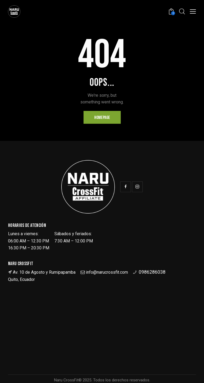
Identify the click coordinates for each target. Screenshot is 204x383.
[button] (193, 11)
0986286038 (152, 272)
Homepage (102, 117)
